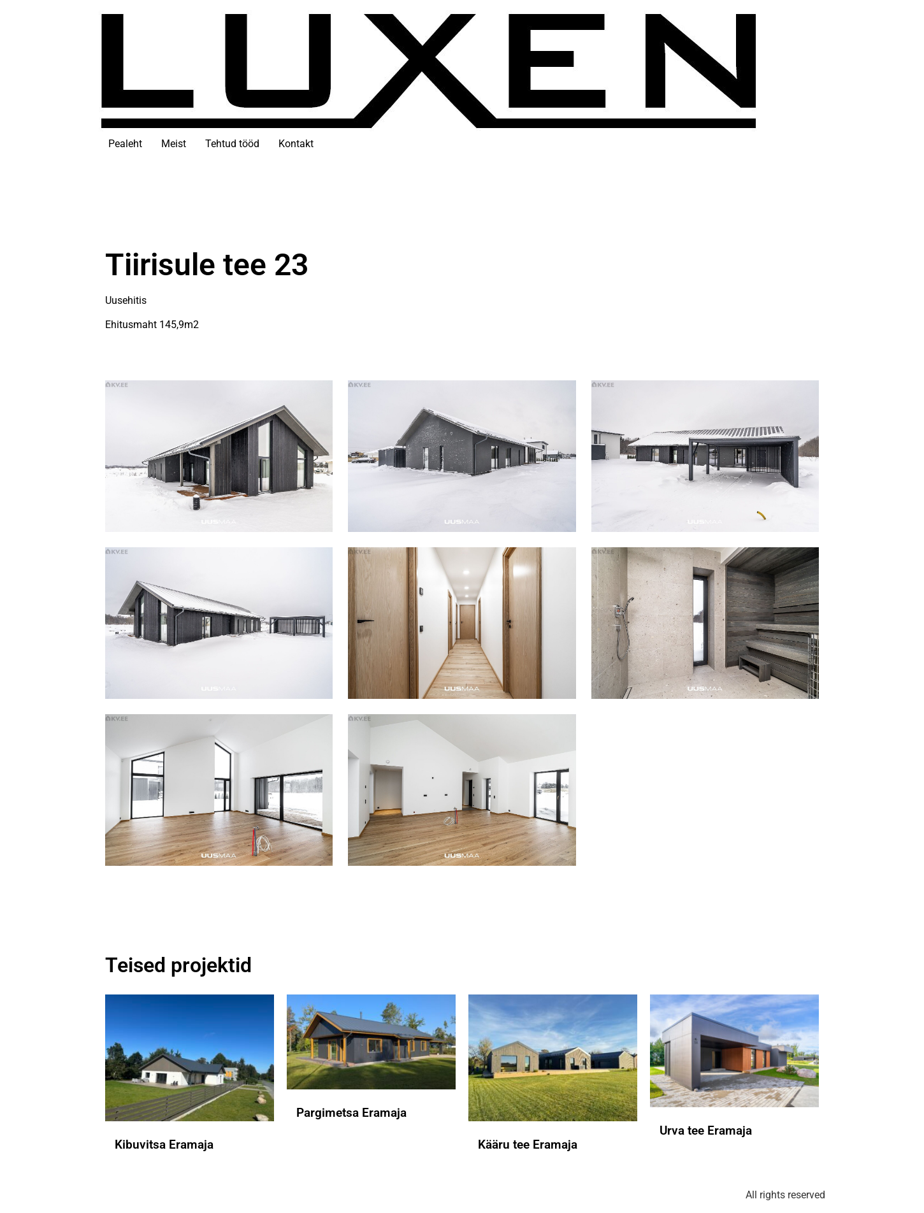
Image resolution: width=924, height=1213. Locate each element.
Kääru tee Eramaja (527, 1144)
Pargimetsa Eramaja (351, 1112)
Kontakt (296, 144)
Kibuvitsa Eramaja (164, 1144)
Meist (173, 144)
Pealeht (125, 144)
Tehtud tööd (232, 144)
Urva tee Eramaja (706, 1130)
